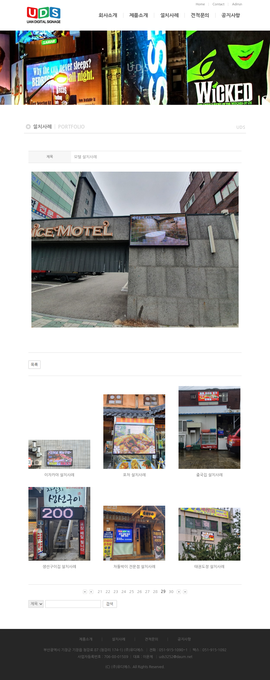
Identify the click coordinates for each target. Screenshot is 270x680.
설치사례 (169, 15)
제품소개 (138, 15)
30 (171, 592)
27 (147, 592)
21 (100, 592)
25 (131, 592)
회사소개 (108, 15)
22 (108, 592)
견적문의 (200, 15)
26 (139, 592)
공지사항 (230, 15)
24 (123, 592)
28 (155, 592)
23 (115, 592)
